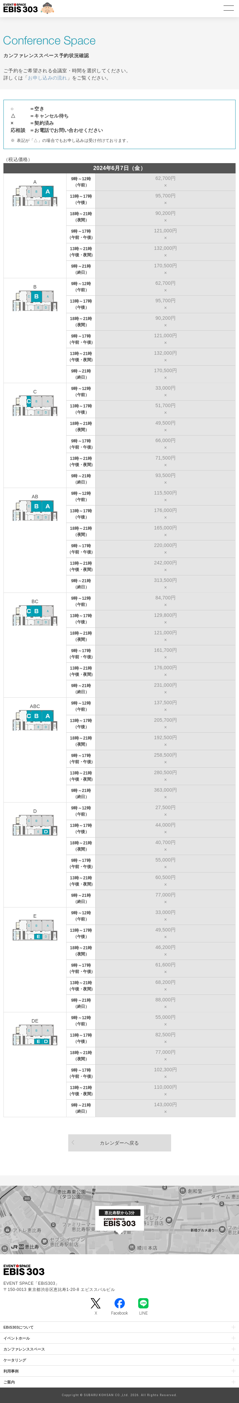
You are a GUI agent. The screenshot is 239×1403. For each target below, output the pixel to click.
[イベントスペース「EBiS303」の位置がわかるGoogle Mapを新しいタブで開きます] (119, 1220)
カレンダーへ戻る (119, 1143)
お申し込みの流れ (47, 78)
